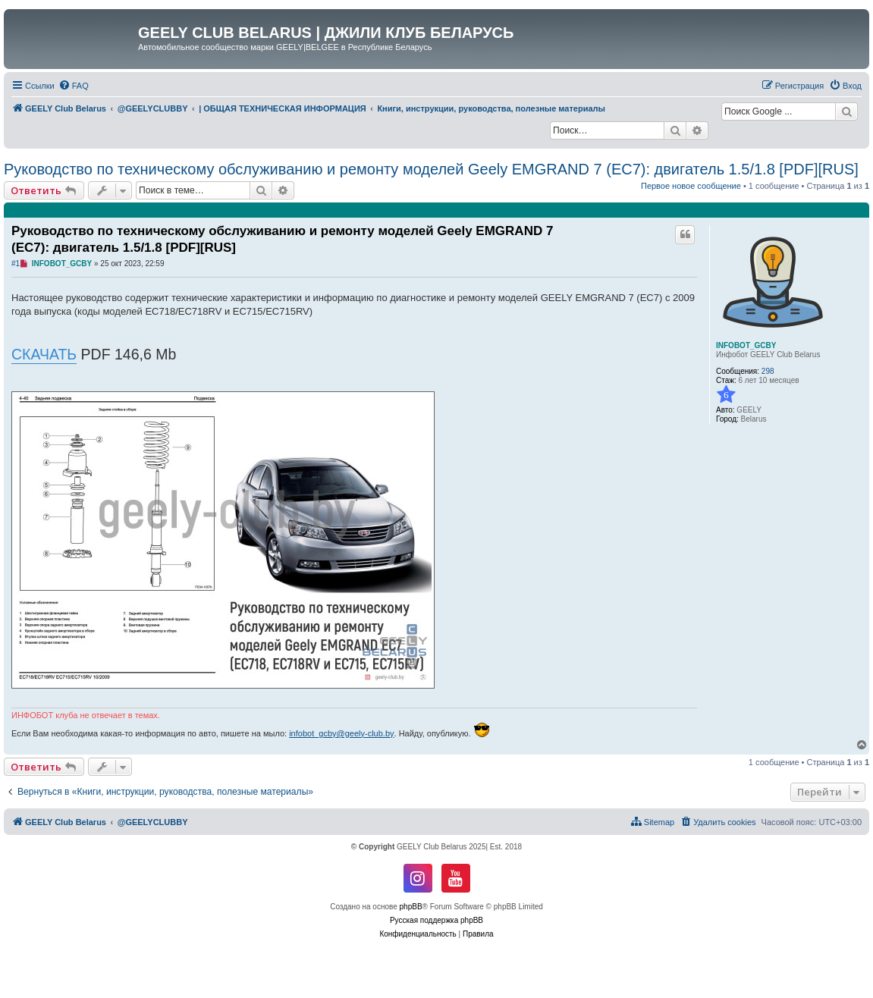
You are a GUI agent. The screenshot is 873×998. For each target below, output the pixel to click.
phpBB (411, 906)
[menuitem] (73, 86)
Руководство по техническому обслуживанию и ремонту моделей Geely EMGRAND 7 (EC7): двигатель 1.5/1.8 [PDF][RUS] (431, 169)
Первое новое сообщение (691, 185)
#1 (15, 263)
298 (768, 371)
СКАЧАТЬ (44, 354)
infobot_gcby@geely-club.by (341, 733)
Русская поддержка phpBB (436, 920)
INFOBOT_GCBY (746, 345)
